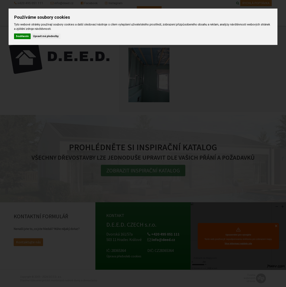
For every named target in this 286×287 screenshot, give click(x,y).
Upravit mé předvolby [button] (46, 36)
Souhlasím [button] (22, 36)
